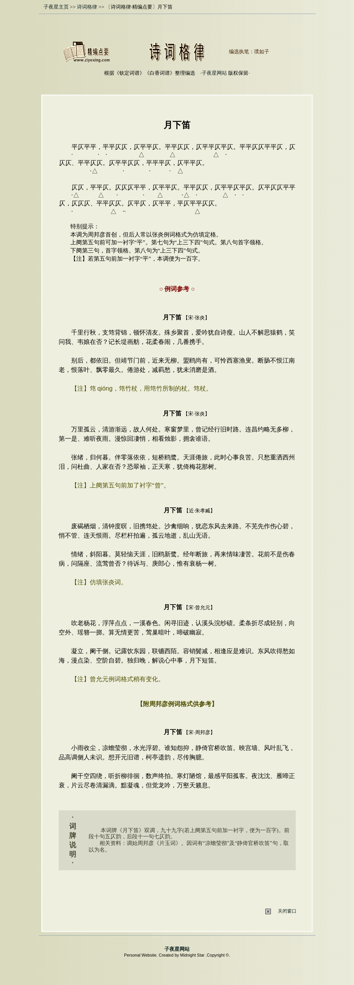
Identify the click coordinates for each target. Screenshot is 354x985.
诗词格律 (87, 7)
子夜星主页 (56, 7)
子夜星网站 (214, 73)
